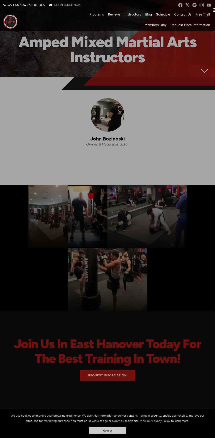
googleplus (193, 6)
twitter (186, 6)
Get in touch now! (69, 6)
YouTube (207, 6)
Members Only (154, 26)
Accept (107, 430)
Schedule (162, 16)
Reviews (113, 16)
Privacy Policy (161, 421)
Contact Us (181, 16)
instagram (200, 6)
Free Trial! (201, 16)
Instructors (131, 16)
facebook (179, 6)
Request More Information (189, 26)
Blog (147, 16)
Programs (95, 16)
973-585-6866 (37, 6)
